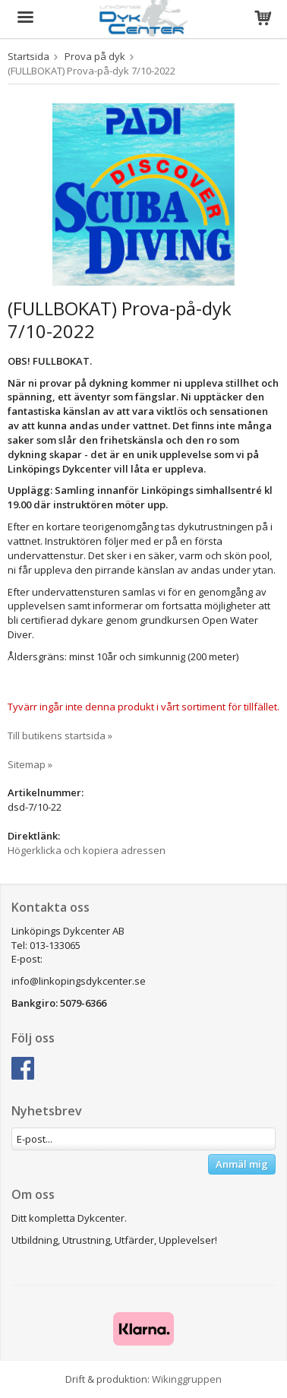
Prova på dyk (95, 56)
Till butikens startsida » (60, 735)
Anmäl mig (242, 1164)
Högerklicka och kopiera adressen (87, 850)
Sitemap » (30, 764)
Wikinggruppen (187, 1379)
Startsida (28, 56)
